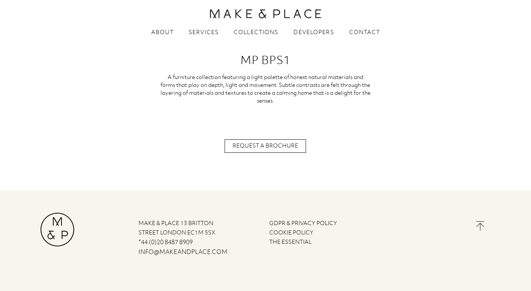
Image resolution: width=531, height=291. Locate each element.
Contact (364, 32)
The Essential (290, 242)
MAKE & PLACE (265, 13)
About (162, 32)
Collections (256, 32)
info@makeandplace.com (183, 252)
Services (204, 32)
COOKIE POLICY (291, 233)
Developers (313, 32)
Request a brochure (265, 146)
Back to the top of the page (480, 226)
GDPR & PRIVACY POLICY (303, 223)
